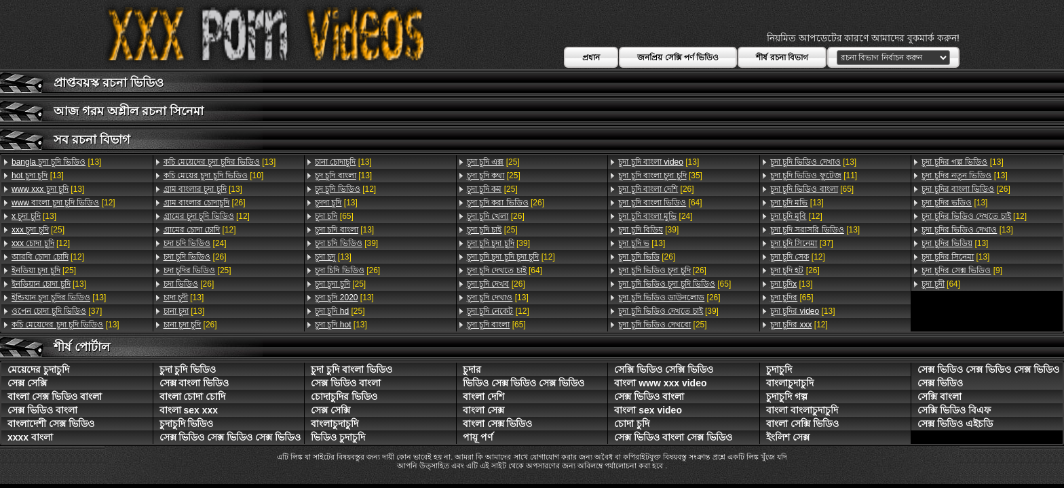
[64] (504, 270)
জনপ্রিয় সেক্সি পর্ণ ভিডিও (678, 57)
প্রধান (591, 57)
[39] (346, 243)
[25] (38, 230)
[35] (660, 175)
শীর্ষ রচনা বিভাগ (782, 57)
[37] (57, 311)
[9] (962, 270)
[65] (334, 216)
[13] (56, 162)
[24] (195, 243)
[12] (63, 202)
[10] (214, 175)
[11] (813, 175)
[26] (205, 202)
